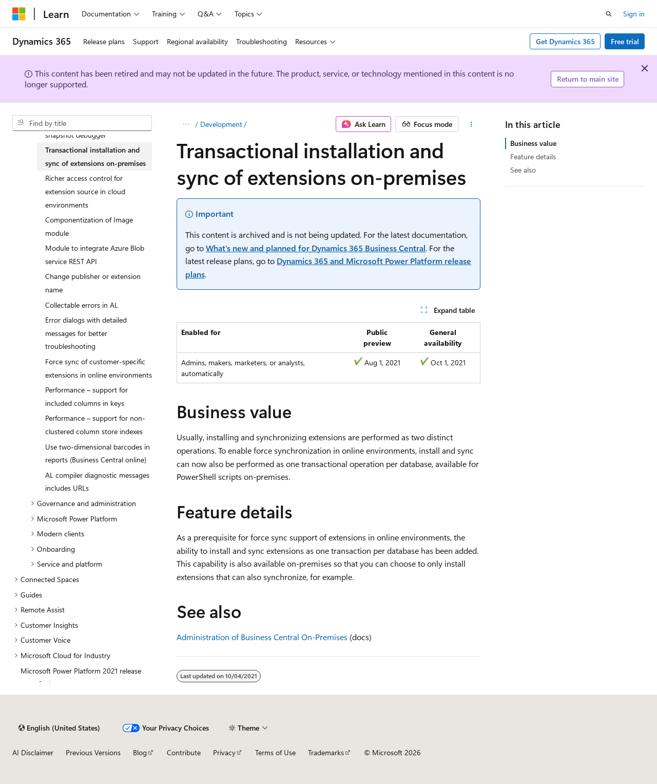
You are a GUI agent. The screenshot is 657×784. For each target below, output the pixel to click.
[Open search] (608, 14)
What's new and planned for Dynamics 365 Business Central (316, 247)
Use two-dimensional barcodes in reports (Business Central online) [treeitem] (97, 453)
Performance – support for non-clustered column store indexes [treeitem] (95, 424)
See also (523, 170)
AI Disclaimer (32, 752)
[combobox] (82, 123)
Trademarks (326, 752)
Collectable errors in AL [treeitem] (81, 305)
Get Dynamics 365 (565, 41)
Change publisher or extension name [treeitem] (93, 282)
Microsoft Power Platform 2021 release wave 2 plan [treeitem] (81, 677)
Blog (140, 752)
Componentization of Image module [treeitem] (89, 226)
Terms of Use (275, 752)
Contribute (184, 752)
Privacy (224, 752)
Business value (533, 143)
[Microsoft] (19, 14)
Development (221, 124)
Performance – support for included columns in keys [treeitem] (86, 396)
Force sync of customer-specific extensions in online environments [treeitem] (98, 368)
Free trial (625, 41)
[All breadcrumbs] (186, 124)
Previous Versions (93, 752)
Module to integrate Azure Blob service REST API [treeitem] (94, 254)
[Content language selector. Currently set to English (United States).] (59, 728)
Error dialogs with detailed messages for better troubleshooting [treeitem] (86, 333)
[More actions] (471, 124)
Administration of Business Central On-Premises (262, 636)
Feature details (533, 156)
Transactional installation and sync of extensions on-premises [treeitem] (95, 156)
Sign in (634, 13)
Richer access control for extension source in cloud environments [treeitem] (85, 191)
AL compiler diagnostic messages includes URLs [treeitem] (97, 481)
